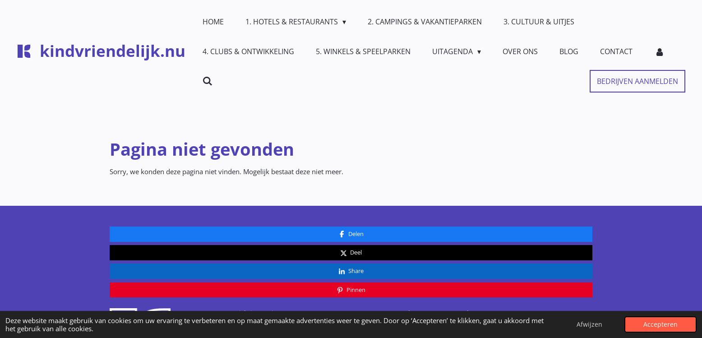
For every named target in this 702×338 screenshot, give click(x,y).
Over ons (343, 268)
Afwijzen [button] (589, 324)
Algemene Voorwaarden (440, 253)
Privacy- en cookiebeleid (440, 268)
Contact (341, 253)
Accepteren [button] (660, 324)
